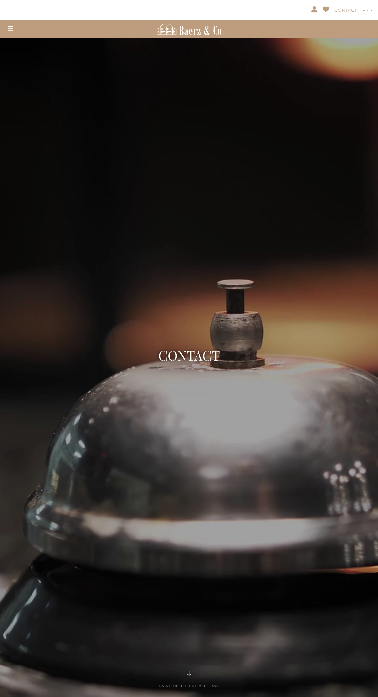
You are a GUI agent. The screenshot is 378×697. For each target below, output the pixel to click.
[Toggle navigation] (10, 29)
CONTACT (345, 10)
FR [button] (366, 10)
